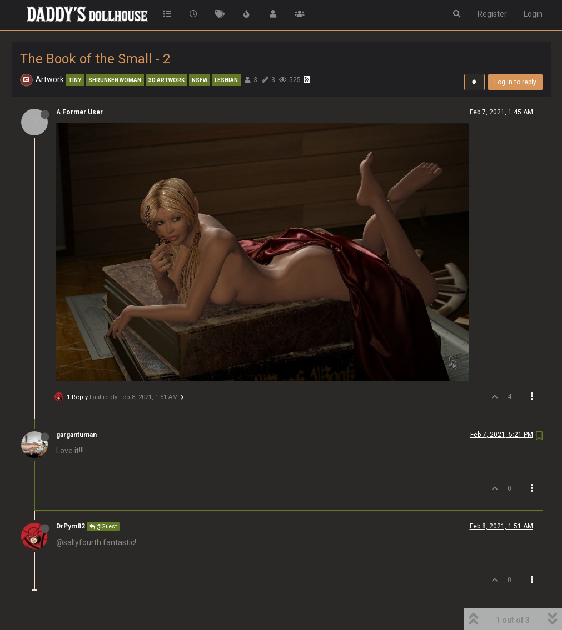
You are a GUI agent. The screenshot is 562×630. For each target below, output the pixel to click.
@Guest (103, 526)
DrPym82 (70, 526)
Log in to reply (515, 82)
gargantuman (76, 435)
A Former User (79, 112)
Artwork (50, 79)
